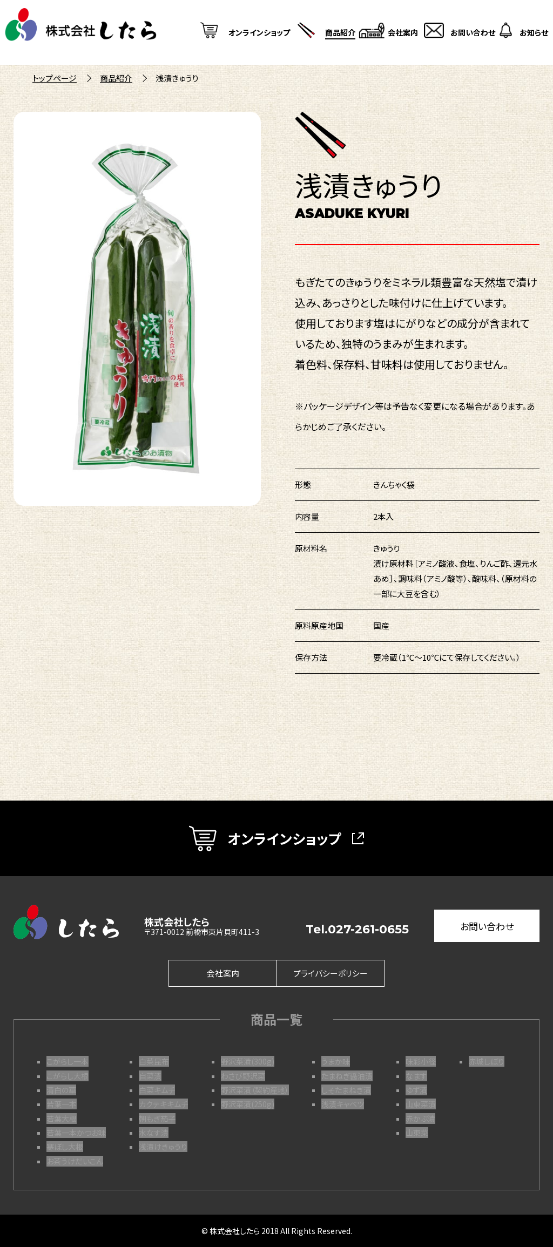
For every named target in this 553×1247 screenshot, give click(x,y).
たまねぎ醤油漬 (347, 1075)
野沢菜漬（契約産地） (255, 1090)
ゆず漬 (416, 1090)
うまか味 (335, 1061)
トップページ (54, 78)
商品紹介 (116, 78)
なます (416, 1075)
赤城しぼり (486, 1061)
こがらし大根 (67, 1075)
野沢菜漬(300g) (247, 1061)
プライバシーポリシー (330, 973)
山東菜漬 (421, 1104)
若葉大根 (61, 1118)
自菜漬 (150, 1075)
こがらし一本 (67, 1061)
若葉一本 (61, 1104)
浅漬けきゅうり (163, 1146)
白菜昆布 (154, 1061)
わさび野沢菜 (243, 1075)
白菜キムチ (157, 1090)
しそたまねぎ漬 (346, 1090)
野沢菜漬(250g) (247, 1104)
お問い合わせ (487, 926)
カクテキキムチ (163, 1104)
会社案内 (223, 973)
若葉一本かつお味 (76, 1132)
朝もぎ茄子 (157, 1118)
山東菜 (417, 1132)
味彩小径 (421, 1061)
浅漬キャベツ (342, 1104)
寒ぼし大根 (64, 1146)
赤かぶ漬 (420, 1118)
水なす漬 (153, 1132)
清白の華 (61, 1090)
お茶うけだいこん (74, 1161)
